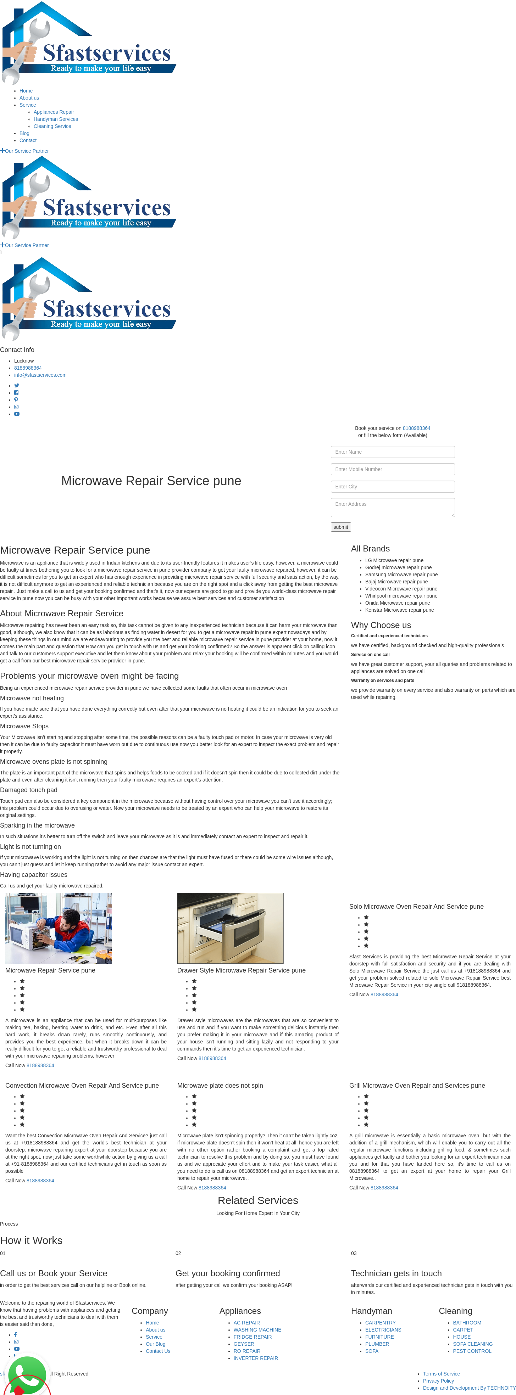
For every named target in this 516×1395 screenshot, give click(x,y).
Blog (24, 133)
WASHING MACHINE (258, 1330)
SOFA (371, 1351)
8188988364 (28, 368)
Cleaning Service (52, 126)
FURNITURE (379, 1337)
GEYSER (244, 1344)
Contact (28, 140)
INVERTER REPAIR (256, 1358)
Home (26, 91)
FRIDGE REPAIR (253, 1337)
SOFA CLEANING (473, 1344)
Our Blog (155, 1344)
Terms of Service (441, 1374)
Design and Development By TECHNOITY (469, 1388)
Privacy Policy (438, 1381)
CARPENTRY (380, 1323)
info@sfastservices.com (40, 375)
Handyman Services (56, 119)
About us (29, 98)
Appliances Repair (54, 112)
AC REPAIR (247, 1323)
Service (28, 105)
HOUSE (462, 1337)
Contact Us (158, 1351)
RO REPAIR (247, 1351)
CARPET (463, 1330)
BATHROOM (467, 1323)
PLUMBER (377, 1344)
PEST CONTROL (472, 1351)
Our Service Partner (24, 151)
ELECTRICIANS (383, 1330)
